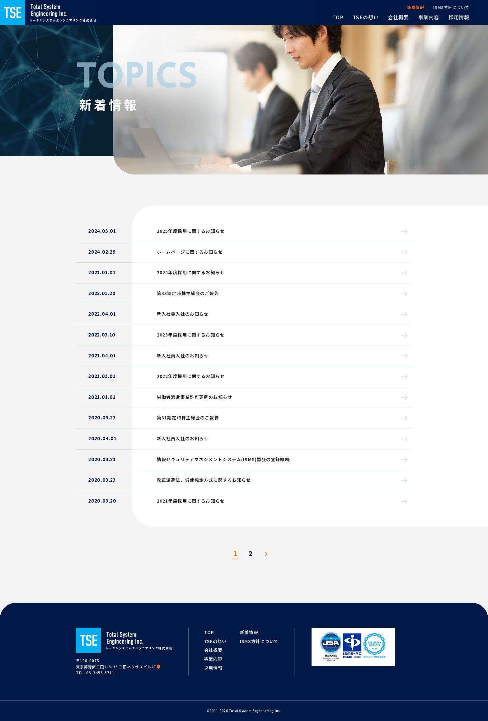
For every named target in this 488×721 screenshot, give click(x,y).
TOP (209, 632)
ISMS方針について (259, 641)
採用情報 (213, 668)
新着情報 (249, 632)
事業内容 (213, 659)
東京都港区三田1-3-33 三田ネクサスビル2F (118, 666)
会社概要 (213, 650)
